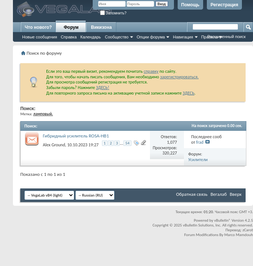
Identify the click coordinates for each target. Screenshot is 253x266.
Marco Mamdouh (238, 234)
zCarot (247, 230)
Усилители (198, 159)
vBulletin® (222, 220)
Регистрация (224, 4)
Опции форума (151, 37)
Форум (71, 27)
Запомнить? (113, 13)
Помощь (190, 4)
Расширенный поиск (226, 36)
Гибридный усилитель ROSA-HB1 (76, 136)
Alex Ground (54, 144)
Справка (68, 37)
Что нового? (38, 27)
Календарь (91, 37)
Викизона (101, 27)
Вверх (236, 194)
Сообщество (117, 37)
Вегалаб (219, 194)
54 (127, 143)
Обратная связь (192, 194)
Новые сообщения (39, 37)
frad (200, 142)
